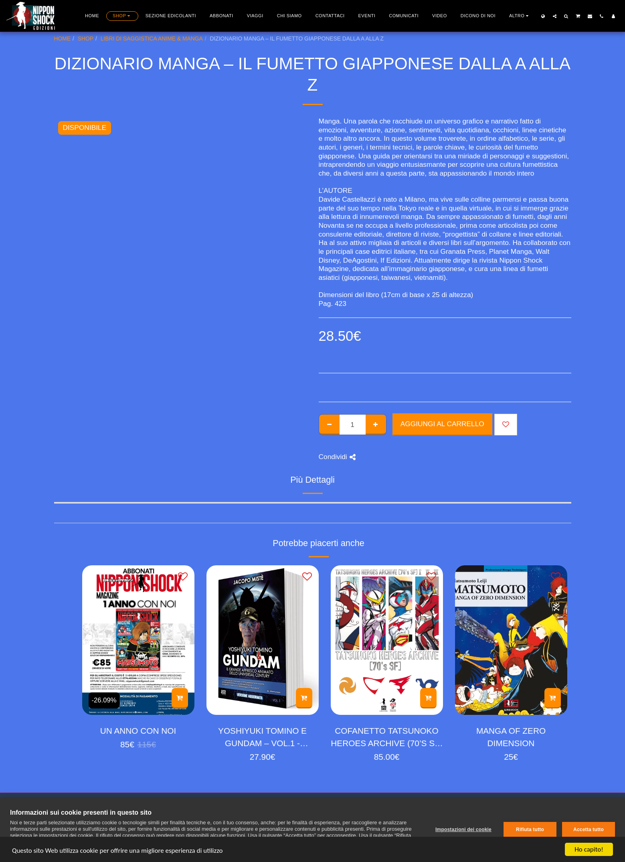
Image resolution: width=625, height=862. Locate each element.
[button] (554, 16)
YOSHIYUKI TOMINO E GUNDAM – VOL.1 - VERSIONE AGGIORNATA (262, 737)
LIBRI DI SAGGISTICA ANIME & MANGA (152, 38)
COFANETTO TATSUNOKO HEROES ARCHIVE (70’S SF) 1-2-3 (386, 737)
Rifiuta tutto (530, 829)
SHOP (85, 38)
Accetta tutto (588, 829)
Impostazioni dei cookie (463, 829)
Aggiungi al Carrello (442, 424)
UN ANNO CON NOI (138, 730)
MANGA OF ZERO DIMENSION (511, 737)
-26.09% (104, 700)
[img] (138, 640)
